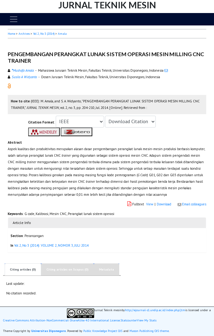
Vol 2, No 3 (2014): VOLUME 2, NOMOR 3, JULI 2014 (51, 245)
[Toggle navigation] (13, 19)
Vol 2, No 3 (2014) (44, 34)
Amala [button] (62, 34)
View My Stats (146, 320)
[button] (9, 85)
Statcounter (128, 320)
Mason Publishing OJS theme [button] (149, 331)
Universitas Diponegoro (48, 331)
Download (164, 204)
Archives (24, 34)
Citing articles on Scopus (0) (67, 269)
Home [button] (11, 34)
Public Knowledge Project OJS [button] (102, 331)
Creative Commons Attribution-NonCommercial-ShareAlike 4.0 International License (61, 320)
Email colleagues (194, 204)
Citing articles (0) (23, 269)
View (149, 204)
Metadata (106, 269)
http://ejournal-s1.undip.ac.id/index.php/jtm (155, 310)
